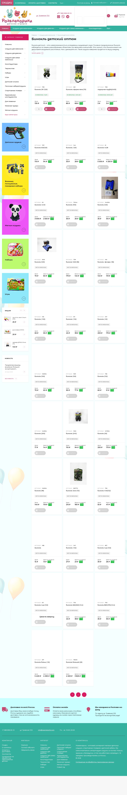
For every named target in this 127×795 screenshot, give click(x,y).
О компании (20, 3)
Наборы (43, 765)
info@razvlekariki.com (46, 730)
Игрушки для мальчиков (45, 748)
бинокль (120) (103, 205)
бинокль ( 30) (102, 319)
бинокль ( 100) (40, 319)
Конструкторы (46, 759)
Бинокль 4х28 (103, 148)
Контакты (52, 3)
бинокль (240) (71, 433)
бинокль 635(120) (41, 148)
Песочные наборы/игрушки (64, 748)
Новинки (43, 745)
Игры (42, 767)
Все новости (11, 378)
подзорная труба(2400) (107, 89)
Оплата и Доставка (37, 3)
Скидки (7, 2)
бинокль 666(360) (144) (74, 605)
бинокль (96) (39, 491)
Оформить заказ (27, 750)
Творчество (45, 762)
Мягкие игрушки (63, 765)
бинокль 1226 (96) (72, 262)
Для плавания (62, 759)
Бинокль (38, 548)
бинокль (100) (71, 205)
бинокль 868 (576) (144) (106, 605)
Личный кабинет (28, 747)
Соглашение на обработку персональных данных (8, 759)
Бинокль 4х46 (40, 205)
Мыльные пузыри (63, 762)
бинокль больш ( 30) (42, 662)
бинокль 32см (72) (72, 491)
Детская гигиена (64, 745)
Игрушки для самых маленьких (47, 756)
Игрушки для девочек (45, 752)
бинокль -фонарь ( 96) (106, 262)
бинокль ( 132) (71, 319)
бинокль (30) (102, 433)
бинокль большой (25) (74, 662)
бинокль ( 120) (71, 148)
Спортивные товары (62, 752)
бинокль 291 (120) (41, 89)
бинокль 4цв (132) (104, 548)
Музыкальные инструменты (63, 756)
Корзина (24, 745)
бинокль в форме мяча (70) (76, 89)
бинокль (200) (40, 433)
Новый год (61, 767)
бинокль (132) (102, 376)
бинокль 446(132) (104, 491)
